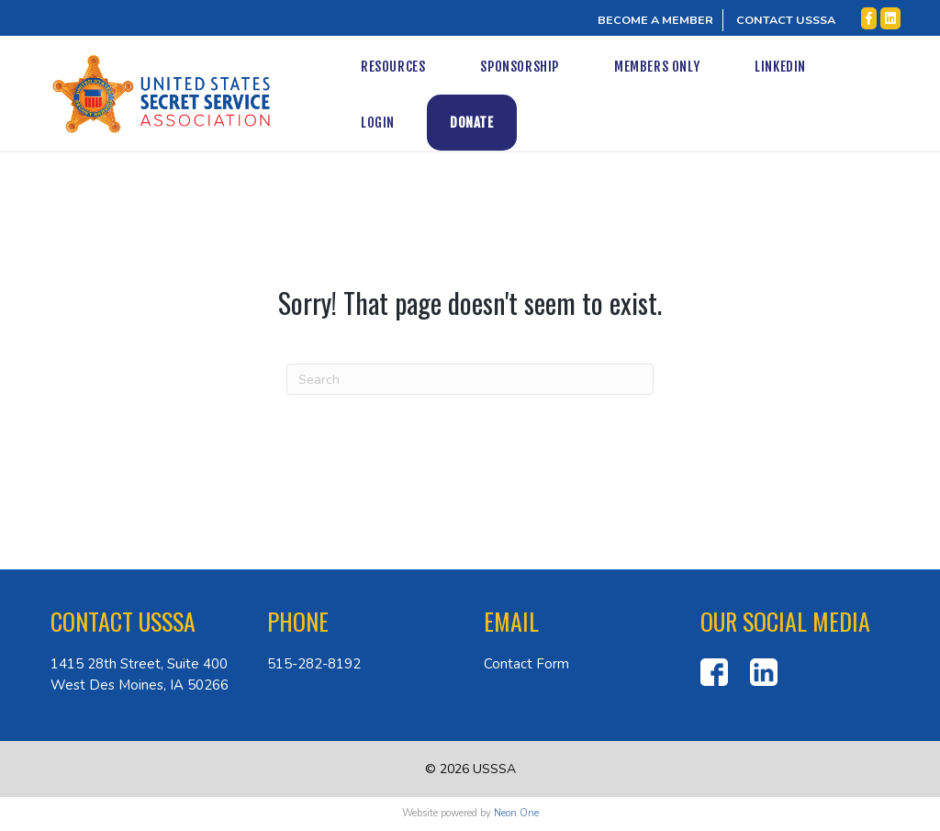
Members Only (655, 66)
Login (876, 66)
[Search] (470, 379)
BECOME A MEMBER (655, 20)
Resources (391, 66)
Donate (381, 122)
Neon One (516, 813)
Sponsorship (518, 66)
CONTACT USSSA (785, 20)
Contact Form (526, 664)
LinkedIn (779, 66)
